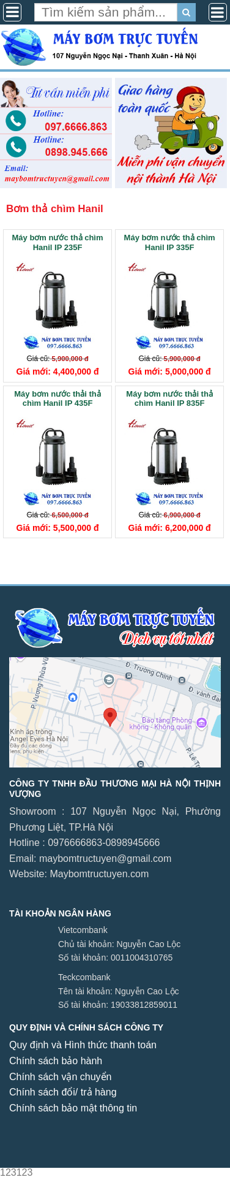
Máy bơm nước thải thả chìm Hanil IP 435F (57, 398)
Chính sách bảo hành (55, 1061)
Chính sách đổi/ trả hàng (63, 1092)
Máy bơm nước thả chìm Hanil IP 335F (169, 242)
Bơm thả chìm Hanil (54, 209)
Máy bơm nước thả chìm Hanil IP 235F (57, 242)
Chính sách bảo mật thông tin (73, 1108)
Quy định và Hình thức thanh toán (83, 1045)
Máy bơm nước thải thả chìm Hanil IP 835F (169, 398)
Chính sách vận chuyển (60, 1077)
